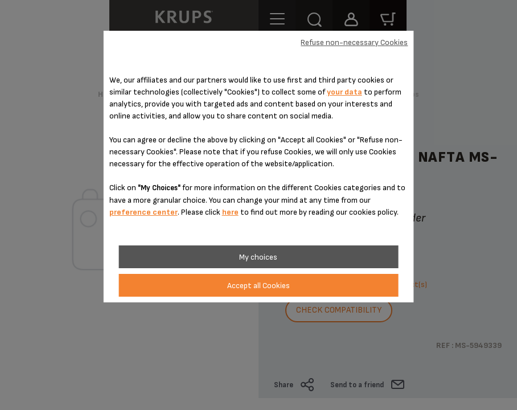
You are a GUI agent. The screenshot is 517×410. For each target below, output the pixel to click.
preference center (143, 212)
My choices (258, 257)
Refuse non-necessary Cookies (354, 42)
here (230, 212)
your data (344, 92)
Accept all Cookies (258, 285)
